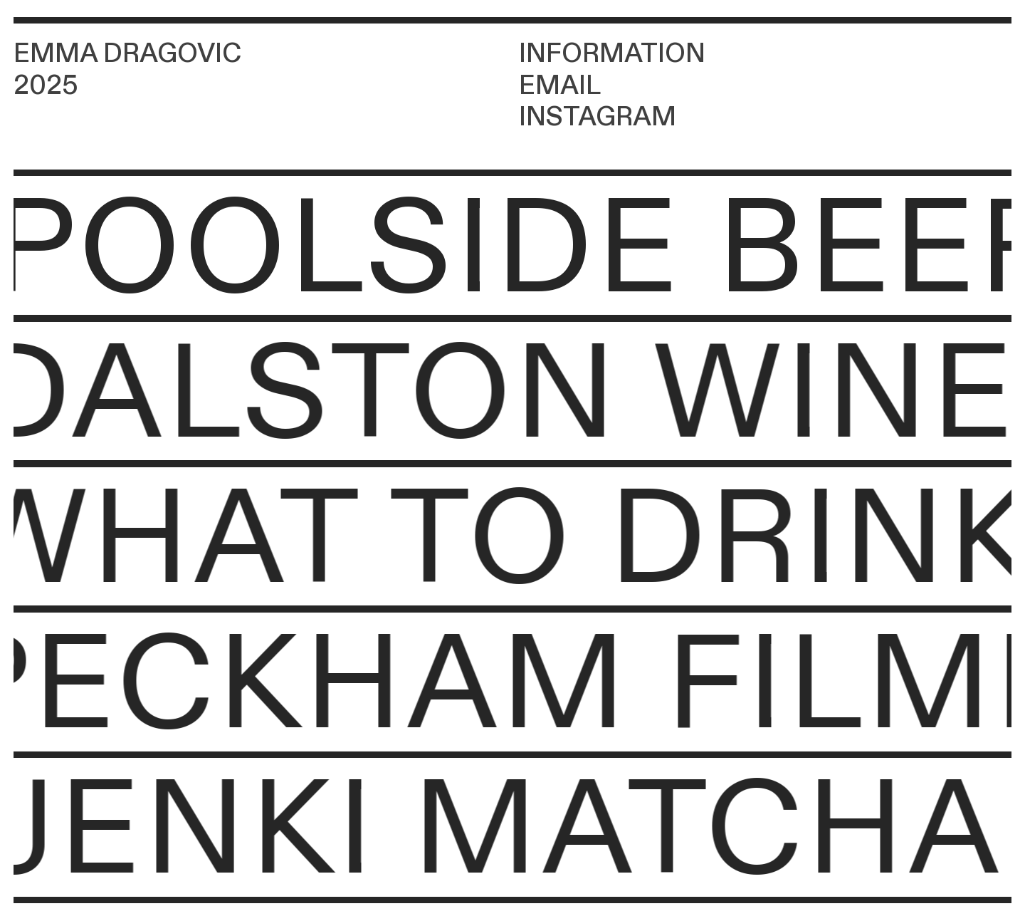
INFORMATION (612, 53)
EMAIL (560, 85)
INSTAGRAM (597, 117)
